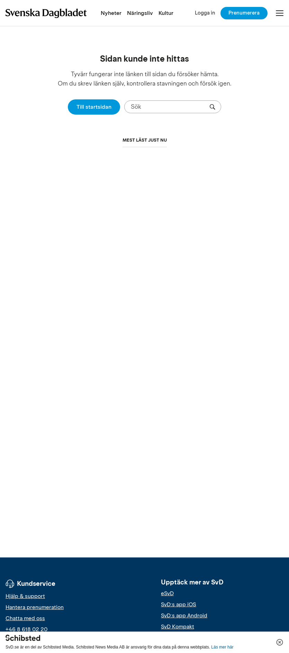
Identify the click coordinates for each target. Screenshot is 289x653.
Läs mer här (222, 647)
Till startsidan (93, 107)
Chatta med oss (25, 618)
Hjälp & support (25, 596)
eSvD (167, 593)
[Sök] (170, 106)
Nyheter (111, 13)
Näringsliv (140, 13)
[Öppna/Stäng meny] (279, 13)
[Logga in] (205, 13)
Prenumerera (244, 13)
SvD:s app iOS (178, 604)
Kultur (166, 13)
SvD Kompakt (177, 626)
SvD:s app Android (184, 615)
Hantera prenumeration (35, 607)
